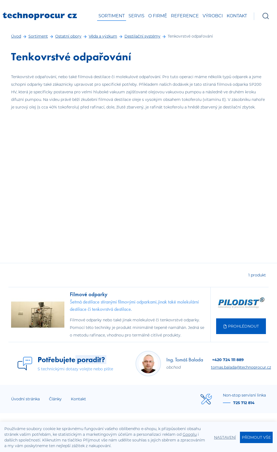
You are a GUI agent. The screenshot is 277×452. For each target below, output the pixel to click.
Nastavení (225, 437)
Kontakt (237, 15)
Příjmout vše (256, 437)
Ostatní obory (68, 36)
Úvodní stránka (25, 399)
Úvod (16, 36)
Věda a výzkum (103, 36)
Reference (185, 15)
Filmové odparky (88, 294)
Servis (136, 15)
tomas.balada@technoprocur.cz (241, 367)
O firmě (157, 15)
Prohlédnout (241, 326)
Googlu (190, 434)
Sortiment (111, 15)
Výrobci (213, 15)
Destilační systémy (142, 36)
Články (55, 399)
